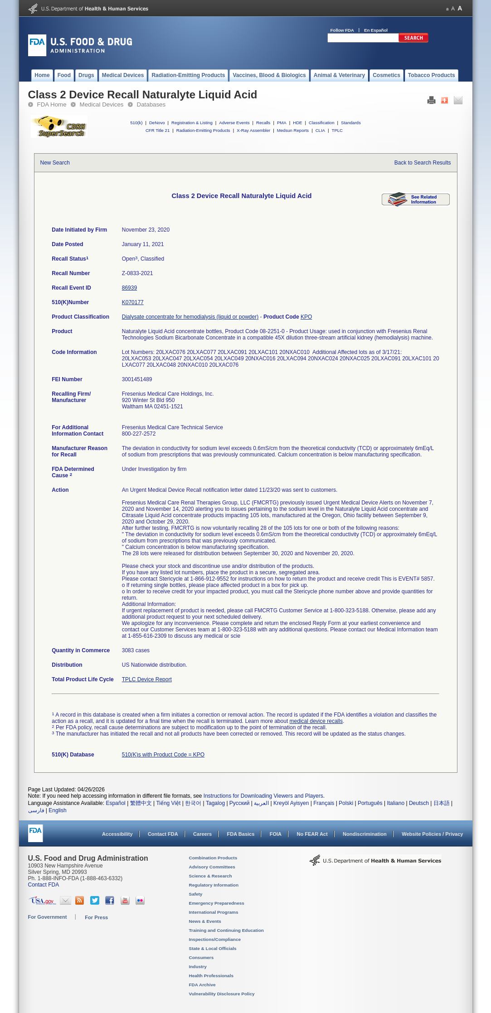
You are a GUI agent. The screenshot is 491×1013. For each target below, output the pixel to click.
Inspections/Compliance (215, 939)
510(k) (136, 122)
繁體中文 (141, 803)
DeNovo (157, 122)
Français (323, 803)
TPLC (337, 130)
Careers (202, 834)
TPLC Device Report (147, 679)
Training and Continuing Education (226, 930)
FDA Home (52, 104)
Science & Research (210, 875)
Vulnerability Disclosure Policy (222, 993)
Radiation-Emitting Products (203, 130)
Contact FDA (163, 834)
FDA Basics (240, 834)
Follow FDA (342, 30)
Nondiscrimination (365, 834)
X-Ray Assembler (253, 130)
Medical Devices (102, 104)
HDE (297, 122)
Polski (346, 803)
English (57, 810)
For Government (47, 917)
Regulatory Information (214, 884)
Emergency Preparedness (216, 903)
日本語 (441, 803)
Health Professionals (211, 975)
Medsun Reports (293, 130)
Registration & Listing (192, 122)
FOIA (276, 834)
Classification (322, 122)
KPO (306, 317)
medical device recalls (316, 721)
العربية (261, 803)
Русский (239, 803)
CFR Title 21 (158, 130)
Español (115, 803)
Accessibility (117, 834)
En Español (376, 30)
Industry (198, 966)
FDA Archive (202, 984)
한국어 (193, 803)
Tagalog (215, 803)
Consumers (201, 957)
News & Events (205, 921)
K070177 (133, 302)
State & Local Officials (213, 948)
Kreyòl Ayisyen (291, 803)
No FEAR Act (312, 834)
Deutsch (419, 803)
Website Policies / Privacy (432, 834)
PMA (282, 122)
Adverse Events (234, 122)
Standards (351, 122)
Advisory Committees (212, 866)
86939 (129, 288)
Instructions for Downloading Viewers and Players (263, 796)
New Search (55, 163)
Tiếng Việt (168, 803)
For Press (96, 917)
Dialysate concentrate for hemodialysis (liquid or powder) (190, 317)
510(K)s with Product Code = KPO (163, 754)
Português (370, 803)
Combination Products (213, 857)
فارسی (36, 810)
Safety (196, 894)
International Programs (213, 912)
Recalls (263, 122)
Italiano (395, 803)
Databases (151, 104)
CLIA (320, 130)
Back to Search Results (422, 163)
